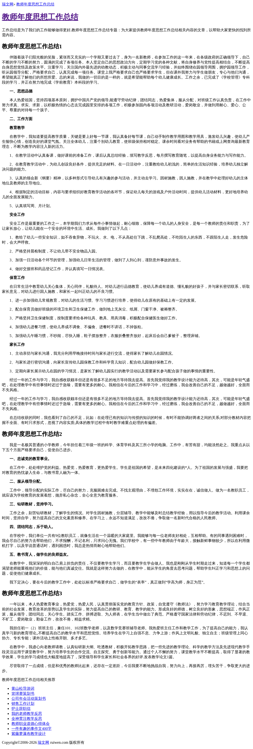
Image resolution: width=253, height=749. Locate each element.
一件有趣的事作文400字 (31, 729)
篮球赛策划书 (22, 693)
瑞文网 (7, 4)
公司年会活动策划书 (28, 698)
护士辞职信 (21, 708)
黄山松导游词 (22, 688)
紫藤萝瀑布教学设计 (28, 734)
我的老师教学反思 (26, 714)
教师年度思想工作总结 (35, 4)
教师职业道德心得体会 (30, 724)
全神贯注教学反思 (26, 719)
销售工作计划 (22, 703)
